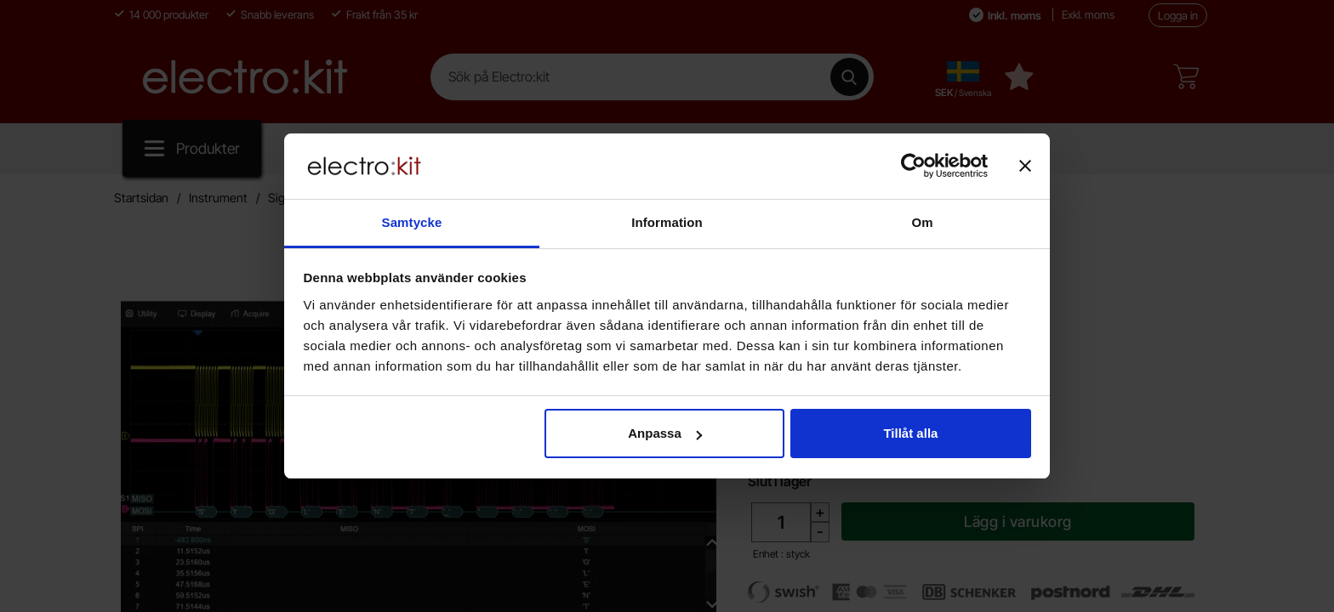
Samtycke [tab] (412, 222)
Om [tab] (921, 222)
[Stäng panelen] (1025, 166)
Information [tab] (667, 222)
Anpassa (665, 433)
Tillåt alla (910, 433)
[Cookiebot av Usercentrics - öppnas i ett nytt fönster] (913, 165)
